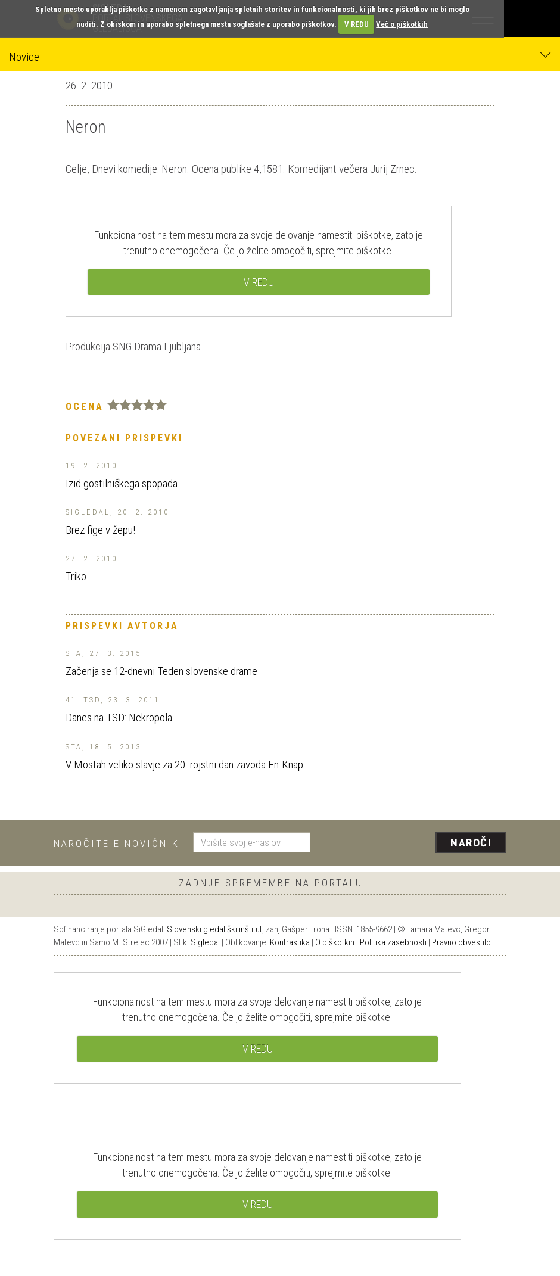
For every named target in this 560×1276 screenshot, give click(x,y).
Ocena (85, 406)
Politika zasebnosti (393, 942)
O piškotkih (334, 942)
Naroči (470, 842)
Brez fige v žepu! (100, 530)
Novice (280, 56)
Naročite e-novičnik (116, 843)
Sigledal (205, 942)
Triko (76, 576)
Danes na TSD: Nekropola (119, 717)
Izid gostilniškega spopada (122, 483)
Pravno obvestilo (461, 942)
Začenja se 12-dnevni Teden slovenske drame (161, 671)
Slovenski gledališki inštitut (214, 929)
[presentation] (412, 843)
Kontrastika (290, 942)
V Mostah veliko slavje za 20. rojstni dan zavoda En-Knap (184, 764)
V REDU (356, 24)
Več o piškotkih (402, 24)
